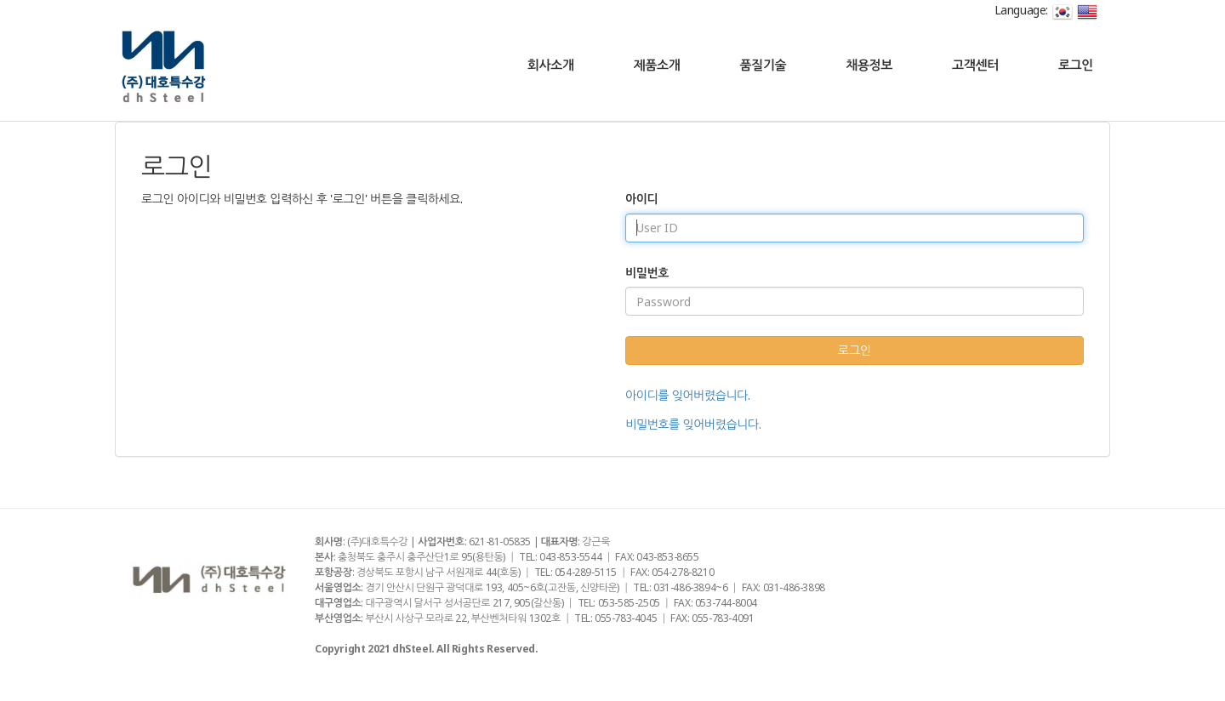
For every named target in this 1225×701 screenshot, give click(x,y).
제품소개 (657, 64)
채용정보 (869, 64)
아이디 (641, 199)
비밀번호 (647, 273)
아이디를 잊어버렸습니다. (687, 395)
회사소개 (550, 64)
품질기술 (762, 64)
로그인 (1075, 64)
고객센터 (975, 64)
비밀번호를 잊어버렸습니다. (693, 424)
